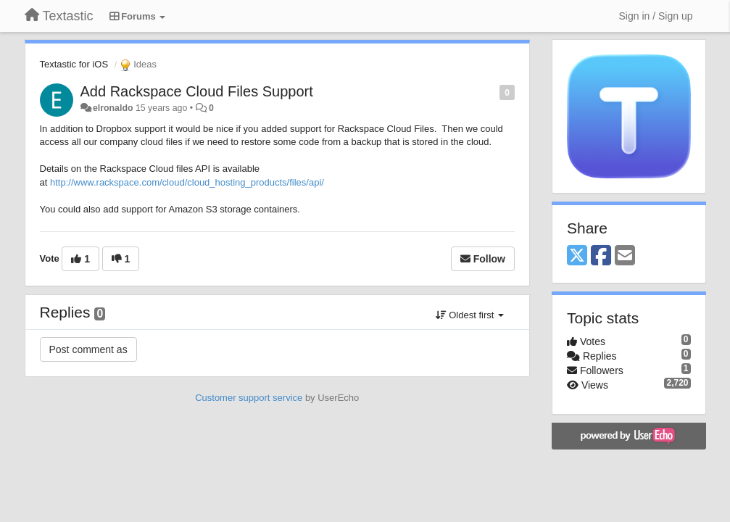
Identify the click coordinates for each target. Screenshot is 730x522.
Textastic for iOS (74, 64)
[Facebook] (601, 256)
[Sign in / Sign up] (656, 16)
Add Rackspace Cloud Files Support (196, 91)
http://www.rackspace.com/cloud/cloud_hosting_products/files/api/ (187, 182)
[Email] (625, 256)
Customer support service (248, 397)
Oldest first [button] (470, 315)
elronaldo (113, 108)
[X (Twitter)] (577, 256)
